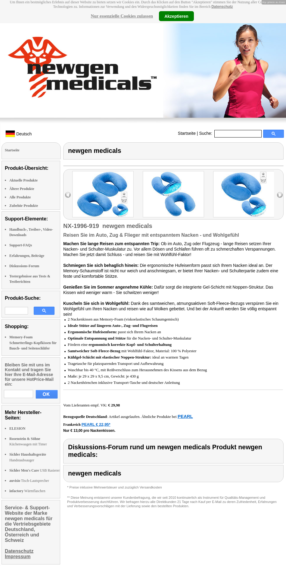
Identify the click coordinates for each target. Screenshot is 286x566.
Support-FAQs (20, 245)
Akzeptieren (176, 16)
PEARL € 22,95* (96, 424)
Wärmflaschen (27, 491)
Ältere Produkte (21, 189)
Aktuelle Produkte (23, 180)
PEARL (185, 416)
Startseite (187, 133)
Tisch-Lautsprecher (29, 481)
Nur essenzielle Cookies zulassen (122, 16)
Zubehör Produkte (23, 206)
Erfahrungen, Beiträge (26, 256)
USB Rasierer (34, 470)
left (68, 195)
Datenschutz (222, 7)
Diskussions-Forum (24, 266)
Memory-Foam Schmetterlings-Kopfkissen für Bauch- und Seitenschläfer (33, 342)
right (280, 195)
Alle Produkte (20, 197)
